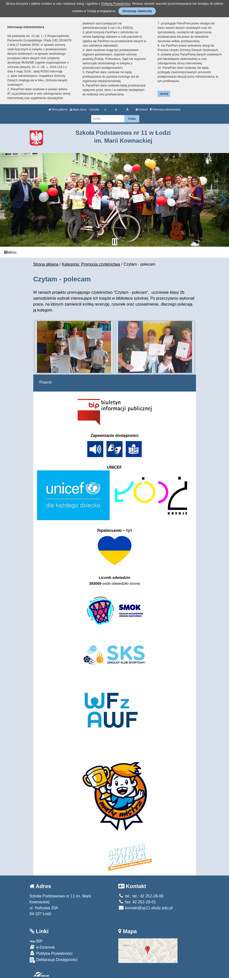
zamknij (164, 93)
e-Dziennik (42, 947)
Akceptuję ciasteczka (137, 11)
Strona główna (58, 109)
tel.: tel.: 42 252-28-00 (140, 896)
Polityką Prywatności (115, 3)
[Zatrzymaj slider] (114, 241)
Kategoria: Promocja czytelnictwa (91, 264)
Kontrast (142, 109)
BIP (36, 941)
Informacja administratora (165, 109)
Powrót (45, 382)
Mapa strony (78, 109)
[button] (5, 199)
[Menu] (114, 252)
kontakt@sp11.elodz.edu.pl (145, 908)
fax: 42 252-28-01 (137, 902)
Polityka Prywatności (51, 953)
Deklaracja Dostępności (54, 960)
